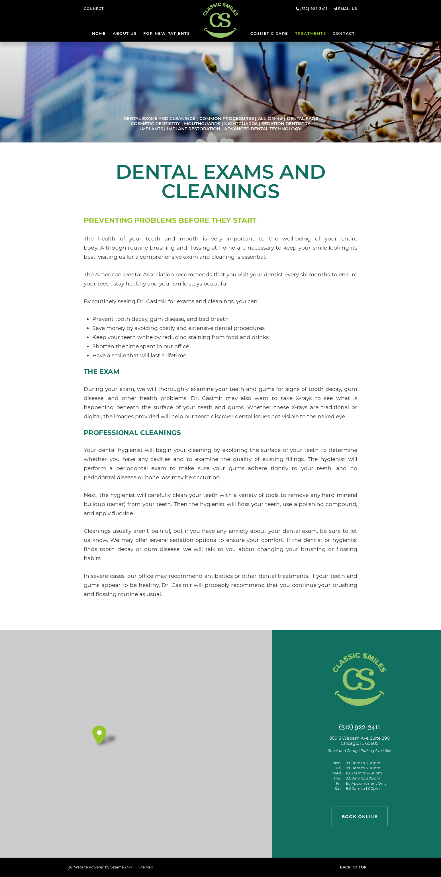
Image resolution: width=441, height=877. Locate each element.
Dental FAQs (302, 118)
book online (359, 816)
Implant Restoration (193, 128)
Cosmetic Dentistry (155, 123)
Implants (151, 128)
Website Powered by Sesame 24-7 (102, 867)
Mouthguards (202, 123)
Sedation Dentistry (286, 123)
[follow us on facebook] (111, 9)
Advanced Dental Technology (262, 128)
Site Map (145, 867)
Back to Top (353, 867)
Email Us (347, 9)
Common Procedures (226, 118)
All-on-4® (270, 118)
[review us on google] (116, 9)
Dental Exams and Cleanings (159, 118)
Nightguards (241, 123)
